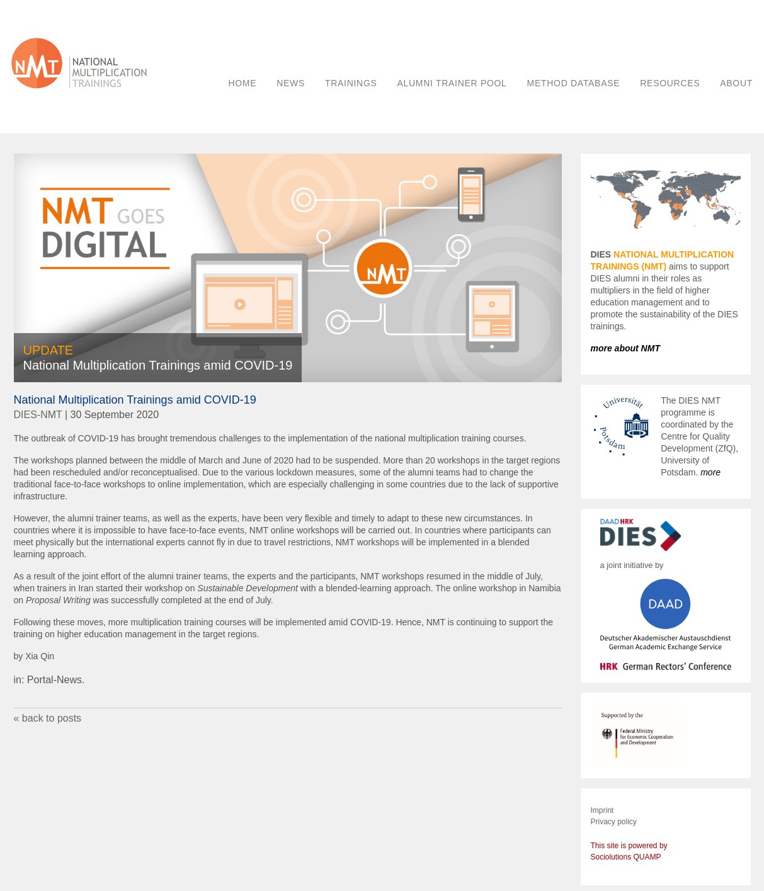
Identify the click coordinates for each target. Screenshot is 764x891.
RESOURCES (670, 83)
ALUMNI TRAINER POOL (452, 83)
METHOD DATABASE (573, 83)
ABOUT (736, 83)
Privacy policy (614, 821)
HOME (242, 83)
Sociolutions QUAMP (626, 857)
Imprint (602, 810)
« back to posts (48, 718)
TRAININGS (351, 83)
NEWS (291, 83)
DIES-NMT (38, 414)
